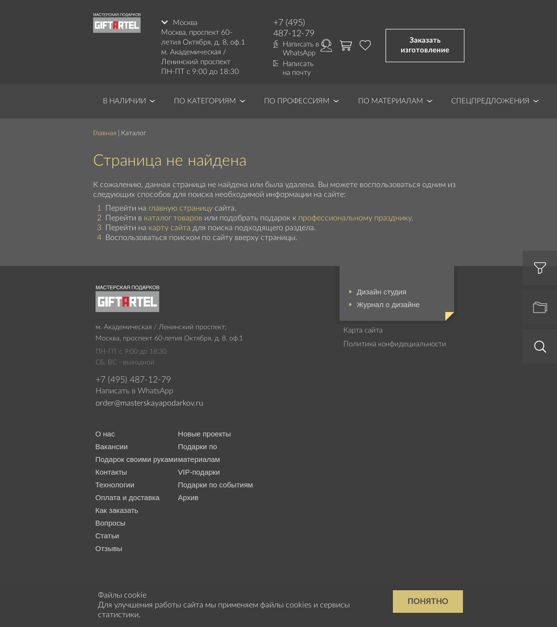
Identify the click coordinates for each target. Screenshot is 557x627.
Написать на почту (298, 68)
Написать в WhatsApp (301, 49)
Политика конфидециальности (394, 344)
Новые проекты (204, 434)
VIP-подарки (199, 472)
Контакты (111, 472)
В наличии (124, 101)
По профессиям (297, 101)
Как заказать (117, 510)
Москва (185, 22)
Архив (188, 497)
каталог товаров (173, 218)
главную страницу (180, 208)
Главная (105, 133)
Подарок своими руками (137, 459)
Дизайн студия (381, 292)
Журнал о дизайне (388, 304)
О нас (105, 434)
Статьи (108, 535)
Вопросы (110, 523)
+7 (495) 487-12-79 (294, 28)
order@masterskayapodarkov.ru (149, 403)
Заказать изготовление (425, 45)
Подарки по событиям (215, 485)
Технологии (115, 485)
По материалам (390, 101)
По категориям (205, 101)
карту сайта (169, 228)
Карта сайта (363, 330)
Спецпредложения (490, 101)
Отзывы (109, 548)
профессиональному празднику (355, 218)
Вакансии (112, 446)
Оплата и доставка (128, 497)
